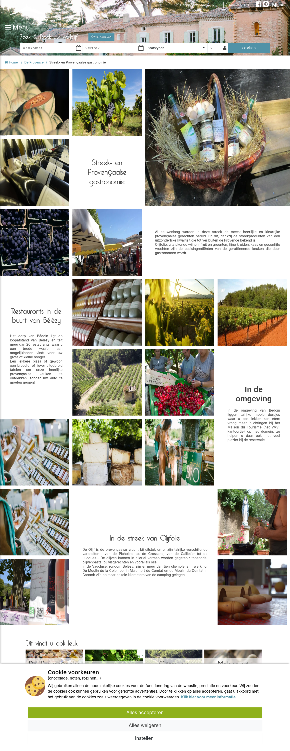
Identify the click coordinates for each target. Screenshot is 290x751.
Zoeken (249, 47)
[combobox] (176, 48)
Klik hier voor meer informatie (208, 697)
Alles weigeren (145, 725)
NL (278, 5)
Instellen (145, 738)
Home (11, 62)
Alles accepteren (145, 712)
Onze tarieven (101, 37)
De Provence (34, 62)
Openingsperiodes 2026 (196, 5)
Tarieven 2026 (237, 5)
